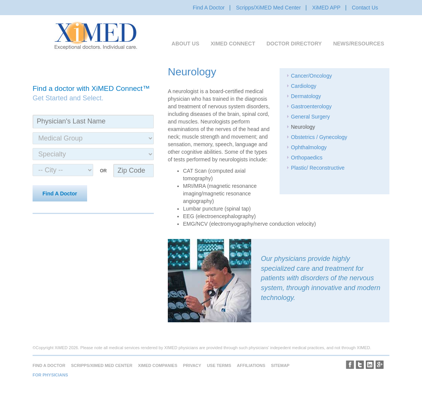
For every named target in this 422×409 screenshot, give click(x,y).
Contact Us (365, 8)
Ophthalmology (309, 147)
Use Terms (219, 365)
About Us (185, 44)
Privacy (192, 365)
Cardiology (303, 86)
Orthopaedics (306, 158)
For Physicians (50, 375)
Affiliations (251, 365)
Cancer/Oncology (311, 76)
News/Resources (358, 44)
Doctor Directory (294, 44)
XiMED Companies (157, 365)
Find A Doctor (209, 8)
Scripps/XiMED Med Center (268, 8)
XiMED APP (326, 8)
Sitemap (280, 365)
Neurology (303, 127)
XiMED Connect (233, 44)
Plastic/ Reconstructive (318, 168)
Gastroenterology (311, 106)
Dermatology (306, 96)
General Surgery (310, 117)
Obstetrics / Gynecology (319, 137)
